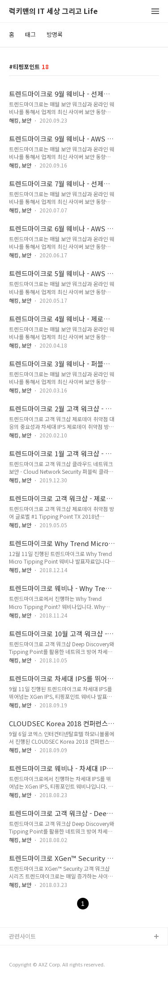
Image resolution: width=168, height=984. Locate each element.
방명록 (55, 34)
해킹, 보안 (20, 120)
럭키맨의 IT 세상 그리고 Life (53, 11)
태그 (30, 34)
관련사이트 (22, 936)
